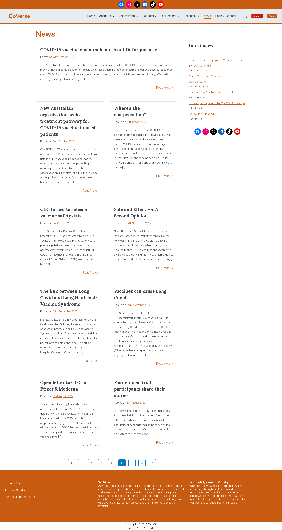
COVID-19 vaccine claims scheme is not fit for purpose (98, 49)
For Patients (128, 16)
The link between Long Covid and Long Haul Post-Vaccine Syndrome (68, 297)
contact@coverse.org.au (21, 497)
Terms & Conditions (17, 490)
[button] (113, 16)
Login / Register (225, 16)
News (207, 16)
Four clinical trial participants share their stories (139, 389)
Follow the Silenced (201, 114)
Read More (164, 87)
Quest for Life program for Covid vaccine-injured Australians (215, 63)
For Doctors (169, 16)
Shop (272, 16)
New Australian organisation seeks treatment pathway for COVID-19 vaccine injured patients (67, 121)
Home (91, 16)
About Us (107, 16)
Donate (257, 16)
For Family (149, 16)
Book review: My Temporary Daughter (213, 92)
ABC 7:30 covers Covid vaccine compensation (209, 79)
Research (191, 16)
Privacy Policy (14, 483)
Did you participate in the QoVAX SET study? (217, 103)
